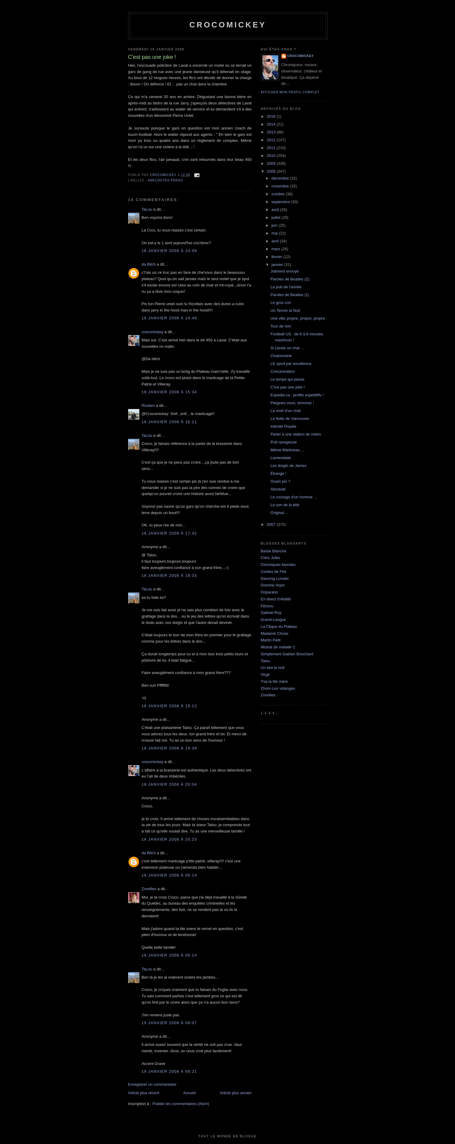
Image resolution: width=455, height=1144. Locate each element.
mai (275, 233)
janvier (277, 264)
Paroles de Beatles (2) (289, 279)
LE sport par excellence (290, 363)
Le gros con (280, 302)
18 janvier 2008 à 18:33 (169, 575)
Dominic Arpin (273, 585)
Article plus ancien (236, 1093)
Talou (265, 661)
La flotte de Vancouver (289, 418)
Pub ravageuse (283, 442)
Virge (265, 674)
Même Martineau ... (287, 450)
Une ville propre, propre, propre (297, 318)
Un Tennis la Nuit (285, 310)
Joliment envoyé (284, 271)
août (275, 209)
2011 (272, 147)
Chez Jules (270, 557)
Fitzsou (267, 606)
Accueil (189, 1093)
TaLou (147, 209)
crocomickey (227, 24)
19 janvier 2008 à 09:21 (169, 1071)
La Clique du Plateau (279, 626)
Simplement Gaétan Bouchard (287, 654)
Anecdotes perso (165, 180)
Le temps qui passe (287, 379)
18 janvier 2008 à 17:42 (169, 533)
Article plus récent (143, 1093)
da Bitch (149, 264)
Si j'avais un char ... (287, 348)
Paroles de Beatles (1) (289, 294)
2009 (272, 163)
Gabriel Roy (271, 612)
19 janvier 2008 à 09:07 (169, 1023)
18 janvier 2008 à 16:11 (169, 422)
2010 (272, 155)
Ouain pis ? (280, 481)
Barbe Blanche (273, 551)
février (277, 256)
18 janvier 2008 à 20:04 (169, 784)
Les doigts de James (288, 465)
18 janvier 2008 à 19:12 (169, 706)
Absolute (278, 489)
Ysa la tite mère (274, 681)
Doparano (269, 592)
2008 (272, 171)
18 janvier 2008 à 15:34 (169, 392)
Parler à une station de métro (295, 434)
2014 (272, 124)
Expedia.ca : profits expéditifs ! (297, 395)
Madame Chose (275, 633)
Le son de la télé (284, 505)
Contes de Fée (273, 571)
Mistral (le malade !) (278, 647)
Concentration (282, 371)
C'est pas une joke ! (287, 387)
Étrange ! (278, 473)
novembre (280, 186)
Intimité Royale (283, 426)
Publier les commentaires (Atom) (180, 1103)
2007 (272, 524)
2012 (272, 140)
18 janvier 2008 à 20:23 (169, 839)
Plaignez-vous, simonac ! (292, 403)
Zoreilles (149, 889)
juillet (276, 217)
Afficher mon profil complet (290, 92)
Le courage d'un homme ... (293, 497)
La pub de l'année (286, 287)
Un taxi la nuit (273, 667)
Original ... (279, 512)
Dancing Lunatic (275, 578)
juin (275, 225)
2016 (272, 116)
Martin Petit (271, 640)
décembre (280, 178)
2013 (272, 132)
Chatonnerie (281, 355)
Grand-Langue (273, 619)
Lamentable (280, 457)
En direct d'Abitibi (276, 599)
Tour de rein (280, 326)
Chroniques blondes (278, 564)
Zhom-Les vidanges (278, 688)
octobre (278, 194)
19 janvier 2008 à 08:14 (169, 875)
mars (276, 249)
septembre (281, 202)
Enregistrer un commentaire (152, 1084)
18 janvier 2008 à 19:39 (169, 748)
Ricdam (148, 405)
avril (275, 241)
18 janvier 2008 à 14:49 (169, 250)
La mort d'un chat (285, 410)
